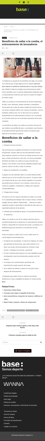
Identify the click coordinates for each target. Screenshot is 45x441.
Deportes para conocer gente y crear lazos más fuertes (22, 325)
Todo (4, 37)
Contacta (7, 423)
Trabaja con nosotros (10, 426)
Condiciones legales (10, 393)
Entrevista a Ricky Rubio (12, 290)
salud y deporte (32, 310)
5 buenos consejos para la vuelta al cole (22, 334)
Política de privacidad (10, 396)
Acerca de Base (9, 417)
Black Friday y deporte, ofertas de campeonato (20, 302)
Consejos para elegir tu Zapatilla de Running (19, 293)
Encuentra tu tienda (10, 411)
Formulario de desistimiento (13, 420)
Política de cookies (10, 402)
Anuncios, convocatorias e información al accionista (20, 405)
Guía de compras (9, 414)
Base (3, 282)
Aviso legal (7, 399)
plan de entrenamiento (16, 310)
